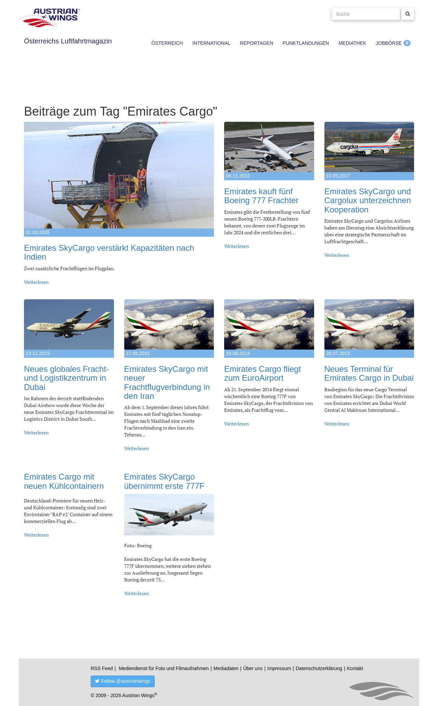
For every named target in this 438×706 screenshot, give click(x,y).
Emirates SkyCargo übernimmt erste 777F (164, 481)
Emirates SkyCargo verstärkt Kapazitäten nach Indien (109, 252)
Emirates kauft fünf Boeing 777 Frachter (261, 196)
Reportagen (256, 43)
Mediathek (352, 43)
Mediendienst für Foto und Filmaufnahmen (164, 668)
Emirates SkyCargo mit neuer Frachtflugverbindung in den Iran (167, 382)
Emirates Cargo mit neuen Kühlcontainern (64, 481)
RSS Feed (102, 668)
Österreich (167, 43)
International (211, 43)
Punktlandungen (306, 43)
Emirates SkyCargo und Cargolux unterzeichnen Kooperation (367, 200)
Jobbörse (389, 43)
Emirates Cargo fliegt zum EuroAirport (262, 373)
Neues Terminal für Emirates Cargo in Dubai (369, 373)
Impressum (279, 668)
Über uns (253, 668)
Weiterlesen (36, 282)
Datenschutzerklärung (319, 668)
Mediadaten (226, 668)
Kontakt (355, 668)
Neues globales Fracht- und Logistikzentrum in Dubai (66, 378)
